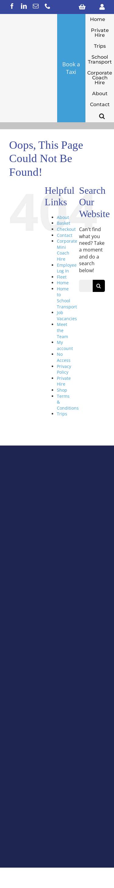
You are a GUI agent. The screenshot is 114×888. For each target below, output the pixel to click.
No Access (64, 357)
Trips (62, 414)
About (63, 217)
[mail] (36, 6)
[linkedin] (24, 6)
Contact (64, 235)
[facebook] (12, 6)
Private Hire (64, 381)
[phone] (47, 6)
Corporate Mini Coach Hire (67, 250)
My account (65, 345)
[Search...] (86, 286)
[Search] (99, 286)
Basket (63, 223)
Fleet (62, 277)
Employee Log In (67, 268)
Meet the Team (62, 330)
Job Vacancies (67, 315)
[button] (102, 116)
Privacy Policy (64, 369)
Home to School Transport (67, 298)
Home (63, 283)
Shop (62, 390)
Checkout (66, 229)
